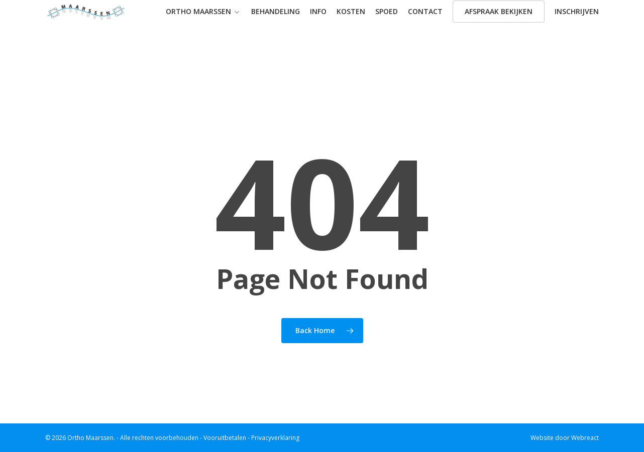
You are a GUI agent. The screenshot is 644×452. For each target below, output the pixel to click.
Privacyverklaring (275, 437)
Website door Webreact (564, 438)
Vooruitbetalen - (227, 437)
